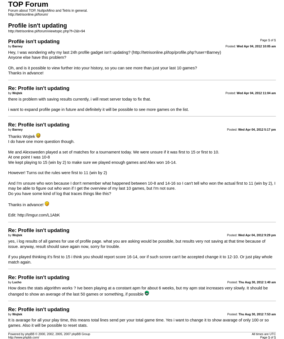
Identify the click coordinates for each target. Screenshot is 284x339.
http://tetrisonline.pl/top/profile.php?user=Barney (176, 52)
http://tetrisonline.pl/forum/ (28, 14)
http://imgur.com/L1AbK (39, 215)
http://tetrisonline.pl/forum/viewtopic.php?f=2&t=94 (46, 31)
